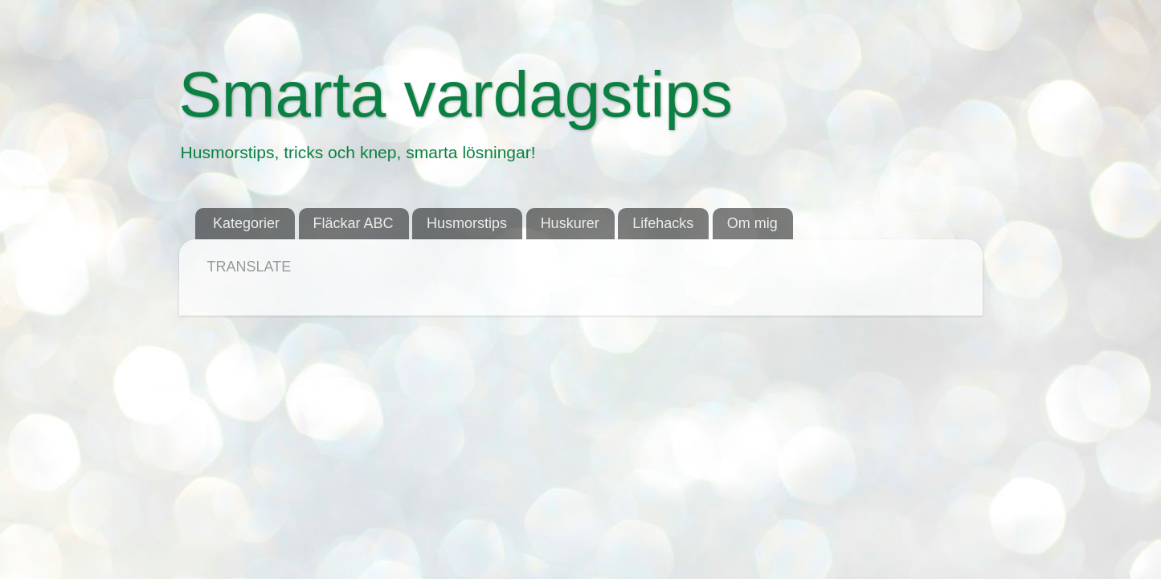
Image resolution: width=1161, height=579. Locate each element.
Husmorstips (467, 223)
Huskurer (570, 223)
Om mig (752, 223)
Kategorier (246, 223)
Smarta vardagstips (456, 94)
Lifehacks (662, 223)
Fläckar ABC (353, 223)
